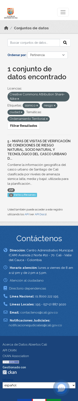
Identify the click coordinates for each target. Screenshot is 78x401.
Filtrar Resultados (23, 125)
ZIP (11, 190)
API (27, 214)
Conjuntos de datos (31, 28)
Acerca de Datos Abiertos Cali (24, 344)
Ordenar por (16, 55)
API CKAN (9, 350)
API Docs (40, 214)
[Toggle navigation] (63, 12)
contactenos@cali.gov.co (39, 312)
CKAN (9, 372)
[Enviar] (65, 42)
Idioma (7, 380)
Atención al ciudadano (27, 280)
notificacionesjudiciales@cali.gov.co (35, 325)
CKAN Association (15, 356)
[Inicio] (6, 28)
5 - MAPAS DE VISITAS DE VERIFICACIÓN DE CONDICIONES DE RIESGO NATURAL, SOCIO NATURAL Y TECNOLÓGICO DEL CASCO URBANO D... (39, 149)
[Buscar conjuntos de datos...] (33, 42)
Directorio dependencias (27, 288)
